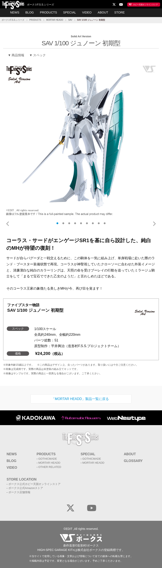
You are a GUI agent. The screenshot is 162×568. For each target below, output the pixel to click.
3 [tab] (69, 222)
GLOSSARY (133, 460)
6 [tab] (87, 222)
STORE (117, 12)
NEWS (16, 12)
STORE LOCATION (21, 478)
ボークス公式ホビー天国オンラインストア (34, 483)
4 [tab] (75, 222)
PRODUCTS (49, 12)
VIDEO (86, 12)
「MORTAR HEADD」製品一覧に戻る (80, 398)
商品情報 (18, 54)
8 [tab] (99, 222)
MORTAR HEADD (54, 19)
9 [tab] (105, 222)
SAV (70, 19)
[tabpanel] (81, 139)
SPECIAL (69, 12)
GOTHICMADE (47, 457)
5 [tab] (81, 222)
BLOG (31, 12)
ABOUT (101, 12)
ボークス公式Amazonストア (25, 487)
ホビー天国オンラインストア (140, 4)
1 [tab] (57, 222)
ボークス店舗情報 (19, 491)
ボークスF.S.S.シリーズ (13, 19)
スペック (39, 54)
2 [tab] (63, 222)
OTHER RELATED (49, 466)
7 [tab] (93, 222)
